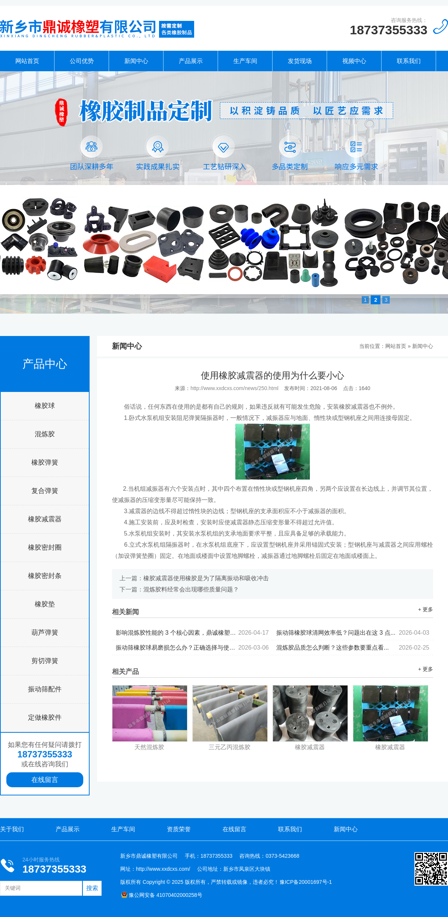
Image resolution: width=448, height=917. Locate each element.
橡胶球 (45, 405)
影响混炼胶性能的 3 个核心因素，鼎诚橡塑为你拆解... (192, 632)
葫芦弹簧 (44, 632)
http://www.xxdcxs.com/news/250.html (234, 388)
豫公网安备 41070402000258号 (161, 895)
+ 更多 (425, 609)
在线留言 (44, 779)
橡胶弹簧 (44, 462)
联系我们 (409, 61)
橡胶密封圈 (45, 547)
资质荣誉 (179, 829)
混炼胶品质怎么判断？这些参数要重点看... (352, 647)
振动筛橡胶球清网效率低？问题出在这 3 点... (352, 632)
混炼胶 (45, 434)
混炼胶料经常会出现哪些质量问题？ (191, 589)
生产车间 (245, 61)
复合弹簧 (44, 490)
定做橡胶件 (45, 717)
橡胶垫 (45, 604)
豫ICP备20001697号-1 (306, 882)
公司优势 (82, 61)
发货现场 (300, 61)
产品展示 (191, 61)
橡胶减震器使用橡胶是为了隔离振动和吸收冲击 (206, 578)
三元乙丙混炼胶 (230, 747)
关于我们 (12, 829)
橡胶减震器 (45, 519)
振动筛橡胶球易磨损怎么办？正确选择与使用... (192, 647)
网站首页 (27, 61)
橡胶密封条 (45, 576)
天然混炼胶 (149, 747)
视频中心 (354, 61)
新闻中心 (136, 61)
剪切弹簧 (44, 661)
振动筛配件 (45, 689)
